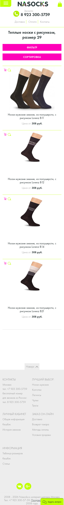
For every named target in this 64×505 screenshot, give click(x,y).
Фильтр (32, 47)
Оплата (32, 22)
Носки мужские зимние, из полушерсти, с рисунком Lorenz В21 (32, 309)
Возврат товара (40, 424)
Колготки (36, 390)
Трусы (35, 405)
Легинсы (36, 395)
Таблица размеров (13, 453)
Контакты (44, 22)
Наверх (30, 366)
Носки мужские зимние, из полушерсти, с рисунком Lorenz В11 (32, 116)
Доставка (20, 22)
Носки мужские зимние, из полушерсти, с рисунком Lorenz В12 (32, 180)
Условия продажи (41, 435)
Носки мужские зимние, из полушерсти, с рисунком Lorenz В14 (32, 245)
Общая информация (13, 419)
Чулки (35, 400)
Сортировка (32, 57)
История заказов (12, 429)
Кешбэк (7, 424)
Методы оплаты (40, 429)
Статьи (6, 463)
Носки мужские (40, 384)
